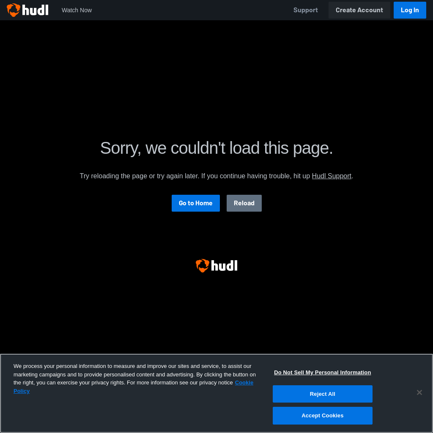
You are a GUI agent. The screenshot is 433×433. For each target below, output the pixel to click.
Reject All (322, 394)
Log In (410, 10)
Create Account (359, 10)
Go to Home (196, 203)
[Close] (419, 392)
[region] (216, 393)
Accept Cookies (322, 415)
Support (305, 10)
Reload (244, 203)
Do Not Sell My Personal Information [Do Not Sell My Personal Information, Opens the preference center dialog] (322, 372)
